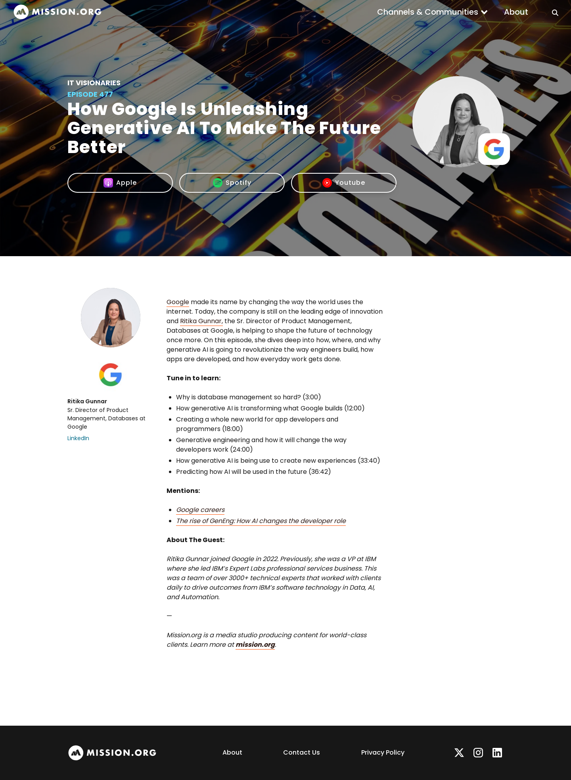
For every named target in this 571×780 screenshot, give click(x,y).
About (516, 11)
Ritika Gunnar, (201, 321)
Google (178, 302)
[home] (57, 12)
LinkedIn (78, 438)
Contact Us (301, 752)
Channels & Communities (427, 11)
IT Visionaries (94, 83)
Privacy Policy (382, 752)
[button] (432, 12)
